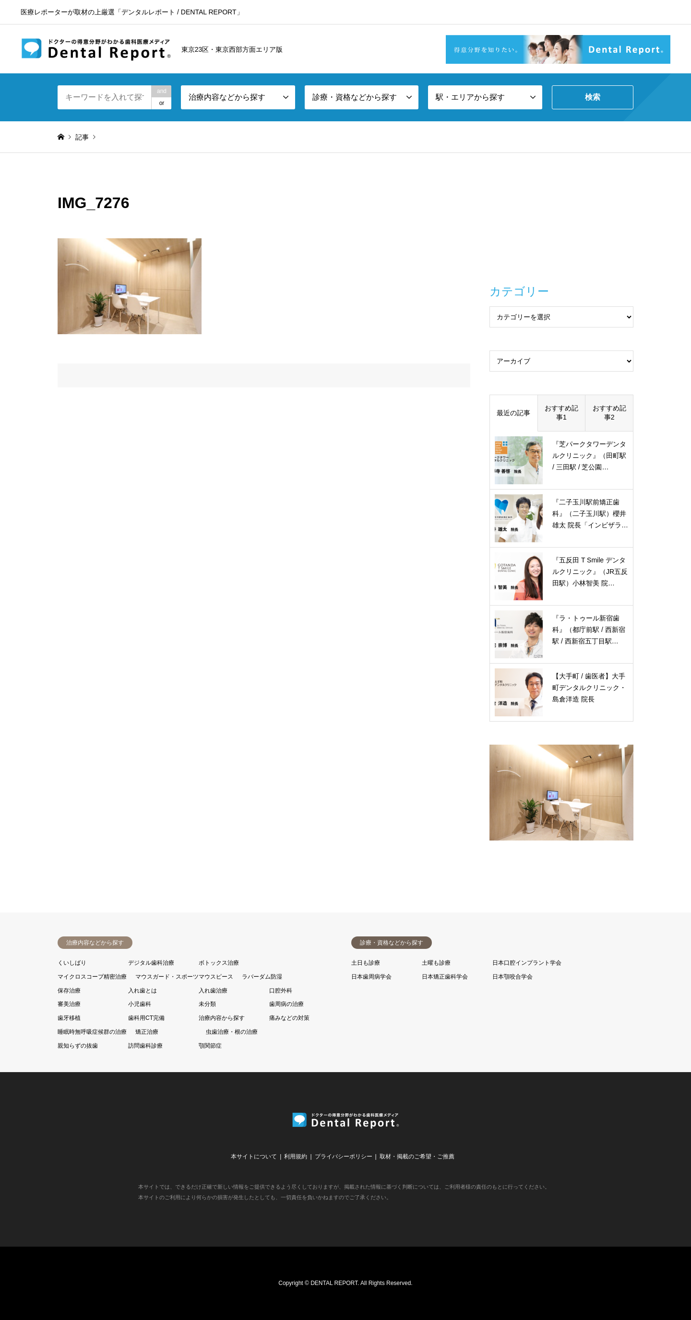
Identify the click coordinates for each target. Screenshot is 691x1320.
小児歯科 (139, 1004)
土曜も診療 (436, 962)
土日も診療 (365, 962)
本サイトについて (254, 1156)
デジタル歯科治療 (151, 962)
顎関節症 (210, 1045)
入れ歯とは (142, 990)
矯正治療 (146, 1031)
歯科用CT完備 (146, 1018)
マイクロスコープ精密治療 (92, 976)
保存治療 (69, 990)
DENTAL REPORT (333, 1283)
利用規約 (295, 1156)
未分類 (207, 1004)
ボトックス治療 (219, 962)
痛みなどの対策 (289, 1018)
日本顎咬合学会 (512, 976)
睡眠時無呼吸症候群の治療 (92, 1031)
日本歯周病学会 (371, 976)
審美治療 (69, 1004)
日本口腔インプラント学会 (526, 962)
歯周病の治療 (286, 1004)
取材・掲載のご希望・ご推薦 (417, 1156)
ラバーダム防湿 (262, 976)
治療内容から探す (222, 1018)
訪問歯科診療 (145, 1045)
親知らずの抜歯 (78, 1045)
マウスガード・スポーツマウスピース (184, 976)
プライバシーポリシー (343, 1156)
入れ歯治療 (213, 990)
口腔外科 (280, 990)
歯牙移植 (69, 1018)
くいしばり (72, 962)
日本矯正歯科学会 (445, 976)
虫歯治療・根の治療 (232, 1031)
